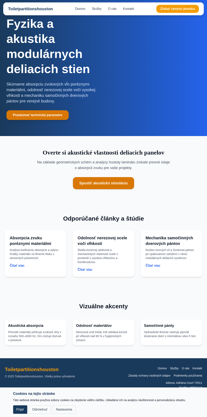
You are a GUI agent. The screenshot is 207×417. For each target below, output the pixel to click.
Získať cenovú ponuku (177, 8)
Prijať (20, 409)
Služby (97, 8)
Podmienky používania (188, 375)
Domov (80, 8)
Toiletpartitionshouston (30, 9)
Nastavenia (64, 409)
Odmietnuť (39, 409)
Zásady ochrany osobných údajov (149, 375)
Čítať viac (17, 265)
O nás (112, 8)
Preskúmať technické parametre (37, 115)
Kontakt (128, 8)
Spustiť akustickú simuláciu (103, 183)
